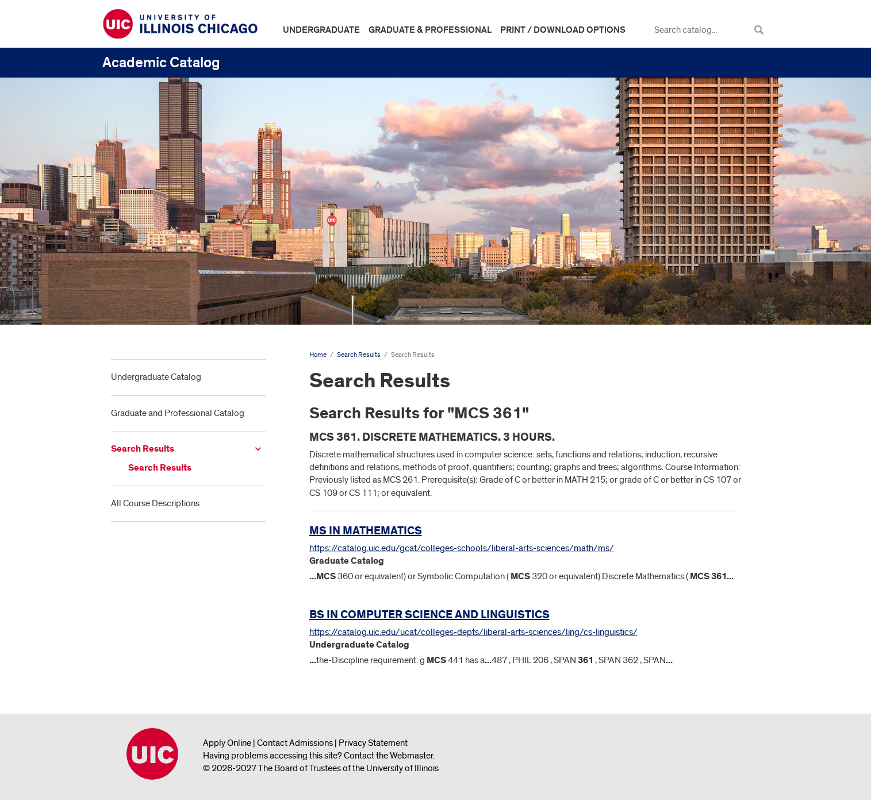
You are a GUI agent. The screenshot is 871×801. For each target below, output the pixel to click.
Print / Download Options (563, 30)
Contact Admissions (295, 743)
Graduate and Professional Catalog (177, 413)
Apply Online (227, 743)
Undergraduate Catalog (156, 377)
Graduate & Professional (430, 30)
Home (318, 355)
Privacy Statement (373, 743)
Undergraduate (321, 30)
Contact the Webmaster (388, 755)
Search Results (142, 449)
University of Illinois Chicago (152, 754)
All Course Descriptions (155, 503)
